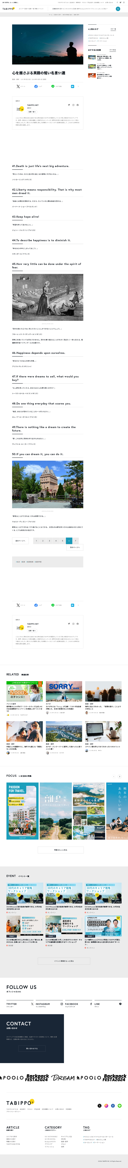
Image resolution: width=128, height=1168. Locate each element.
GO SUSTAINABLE (101, 54)
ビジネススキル (68, 9)
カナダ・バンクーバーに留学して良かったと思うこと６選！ (64, 748)
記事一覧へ (32, 112)
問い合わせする (32, 1049)
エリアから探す (101, 63)
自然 (62, 1147)
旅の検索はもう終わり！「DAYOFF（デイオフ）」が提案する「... (104, 76)
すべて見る (113, 50)
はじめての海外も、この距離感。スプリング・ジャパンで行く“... (104, 67)
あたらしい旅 (104, 38)
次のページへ (75, 547)
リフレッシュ (94, 9)
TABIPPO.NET (33, 105)
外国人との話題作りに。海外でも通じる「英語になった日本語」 (24, 748)
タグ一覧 (113, 29)
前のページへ (20, 541)
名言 (18, 562)
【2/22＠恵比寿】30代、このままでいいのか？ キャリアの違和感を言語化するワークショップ (64, 941)
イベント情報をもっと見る (64, 961)
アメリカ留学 (11, 704)
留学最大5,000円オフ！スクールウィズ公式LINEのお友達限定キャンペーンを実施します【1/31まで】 (24, 709)
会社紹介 (72, 2)
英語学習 (38, 562)
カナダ (48, 704)
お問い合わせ (109, 2)
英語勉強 (30, 562)
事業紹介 (78, 2)
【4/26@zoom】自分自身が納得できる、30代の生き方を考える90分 (102, 908)
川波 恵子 (62, 712)
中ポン (100, 750)
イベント (41, 9)
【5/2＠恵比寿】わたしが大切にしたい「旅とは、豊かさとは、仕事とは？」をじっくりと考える (24, 941)
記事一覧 (31, 9)
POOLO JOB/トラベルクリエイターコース (101, 35)
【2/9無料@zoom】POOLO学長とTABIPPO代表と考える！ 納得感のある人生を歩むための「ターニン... (102, 942)
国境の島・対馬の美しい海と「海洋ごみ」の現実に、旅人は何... (104, 58)
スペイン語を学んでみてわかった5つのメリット (102, 747)
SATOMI (61, 753)
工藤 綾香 (22, 753)
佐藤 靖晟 (102, 712)
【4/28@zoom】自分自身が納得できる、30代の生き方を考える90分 (24, 908)
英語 (23, 562)
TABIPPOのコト (93, 38)
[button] (120, 776)
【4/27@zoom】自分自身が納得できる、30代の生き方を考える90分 (64, 908)
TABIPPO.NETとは (63, 2)
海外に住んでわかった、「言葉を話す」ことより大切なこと (103, 708)
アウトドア (49, 1144)
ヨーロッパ (92, 41)
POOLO (84, 2)
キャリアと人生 (66, 1136)
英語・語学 (76, 9)
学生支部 (90, 2)
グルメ (63, 1144)
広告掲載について (99, 2)
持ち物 (63, 1139)
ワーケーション (102, 41)
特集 (36, 9)
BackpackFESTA (85, 9)
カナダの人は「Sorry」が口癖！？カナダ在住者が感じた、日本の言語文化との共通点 (63, 708)
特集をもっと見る (60, 850)
